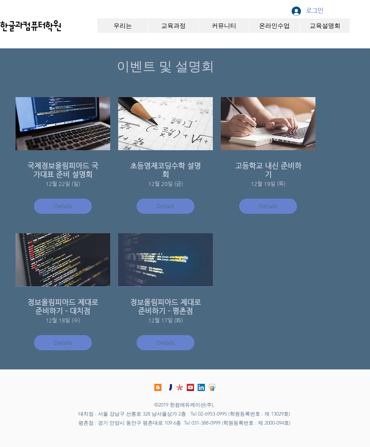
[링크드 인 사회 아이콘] (201, 387)
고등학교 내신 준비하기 (268, 170)
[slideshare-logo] (212, 387)
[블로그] (158, 387)
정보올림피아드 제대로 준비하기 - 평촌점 (165, 306)
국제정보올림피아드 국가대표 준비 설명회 (62, 170)
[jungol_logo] (168, 387)
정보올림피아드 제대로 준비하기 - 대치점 (62, 306)
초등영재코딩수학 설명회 (165, 170)
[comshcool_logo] (179, 387)
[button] (122, 25)
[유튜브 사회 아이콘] (190, 387)
